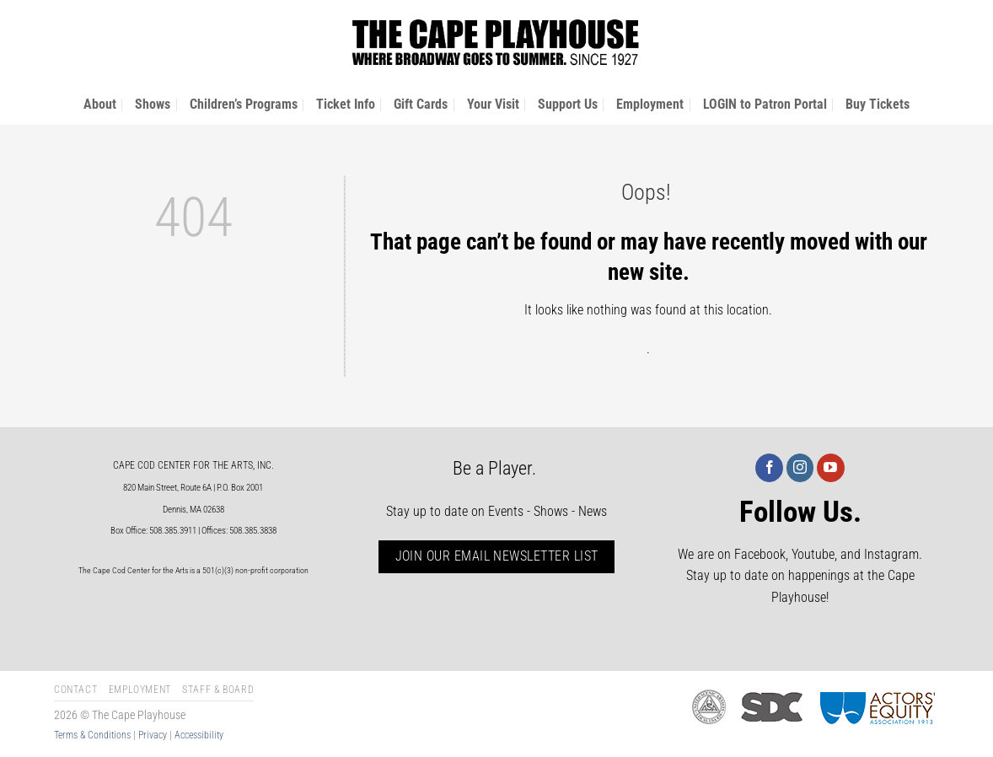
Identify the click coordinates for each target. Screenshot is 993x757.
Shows (152, 104)
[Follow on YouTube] (831, 468)
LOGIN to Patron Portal (765, 104)
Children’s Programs (244, 104)
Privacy (152, 735)
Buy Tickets (877, 104)
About (99, 104)
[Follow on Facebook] (769, 468)
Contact (75, 689)
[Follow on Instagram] (800, 468)
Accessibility (198, 735)
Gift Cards (421, 104)
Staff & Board (218, 689)
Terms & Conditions (92, 735)
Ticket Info (345, 104)
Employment (650, 104)
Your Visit (493, 104)
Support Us (568, 104)
